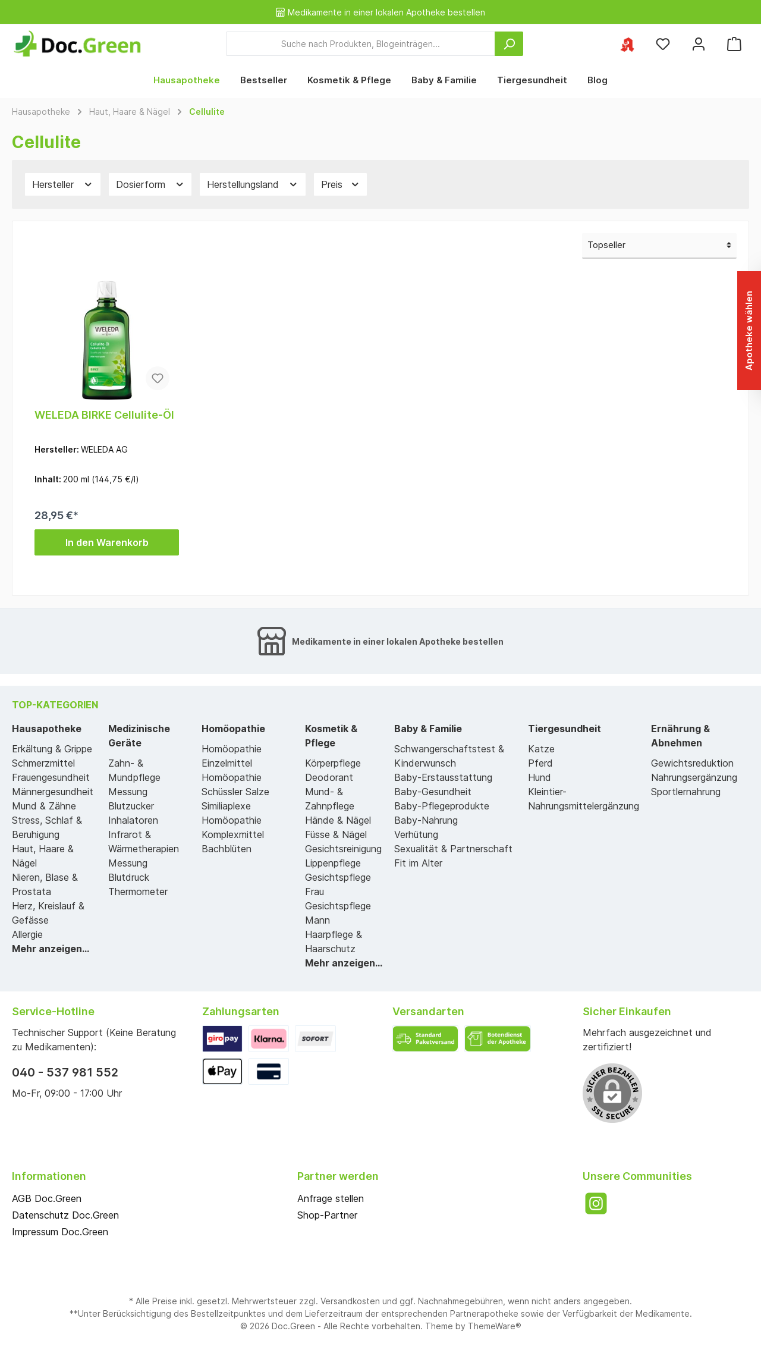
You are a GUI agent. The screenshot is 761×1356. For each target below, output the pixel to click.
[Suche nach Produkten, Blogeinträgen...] (360, 44)
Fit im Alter (418, 863)
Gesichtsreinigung (343, 849)
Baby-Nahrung (426, 820)
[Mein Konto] (698, 44)
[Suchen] (509, 44)
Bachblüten (226, 849)
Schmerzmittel (43, 763)
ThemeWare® (494, 1326)
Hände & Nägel (338, 820)
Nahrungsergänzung (694, 777)
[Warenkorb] (734, 44)
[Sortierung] (659, 246)
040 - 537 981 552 (65, 1072)
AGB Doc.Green (46, 1198)
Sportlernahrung (686, 792)
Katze (541, 749)
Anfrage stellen (330, 1198)
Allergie (27, 934)
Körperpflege (333, 763)
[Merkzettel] (663, 44)
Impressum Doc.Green (60, 1232)
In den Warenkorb (107, 542)
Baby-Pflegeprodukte (441, 806)
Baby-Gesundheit (432, 792)
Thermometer (138, 891)
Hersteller (62, 184)
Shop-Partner (327, 1215)
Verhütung (416, 834)
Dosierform (150, 184)
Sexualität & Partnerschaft (453, 849)
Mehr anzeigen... (50, 949)
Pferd (540, 763)
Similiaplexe (226, 806)
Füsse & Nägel (336, 834)
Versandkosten (350, 1301)
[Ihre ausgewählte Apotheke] (627, 44)
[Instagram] (596, 1203)
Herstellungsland (252, 184)
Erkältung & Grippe (52, 749)
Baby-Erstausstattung (443, 777)
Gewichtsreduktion (692, 763)
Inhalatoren (133, 820)
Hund (539, 777)
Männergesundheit (52, 792)
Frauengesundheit (51, 777)
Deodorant (329, 777)
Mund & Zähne (44, 806)
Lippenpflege (333, 863)
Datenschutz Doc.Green (65, 1215)
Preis (340, 184)
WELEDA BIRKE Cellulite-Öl (104, 415)
